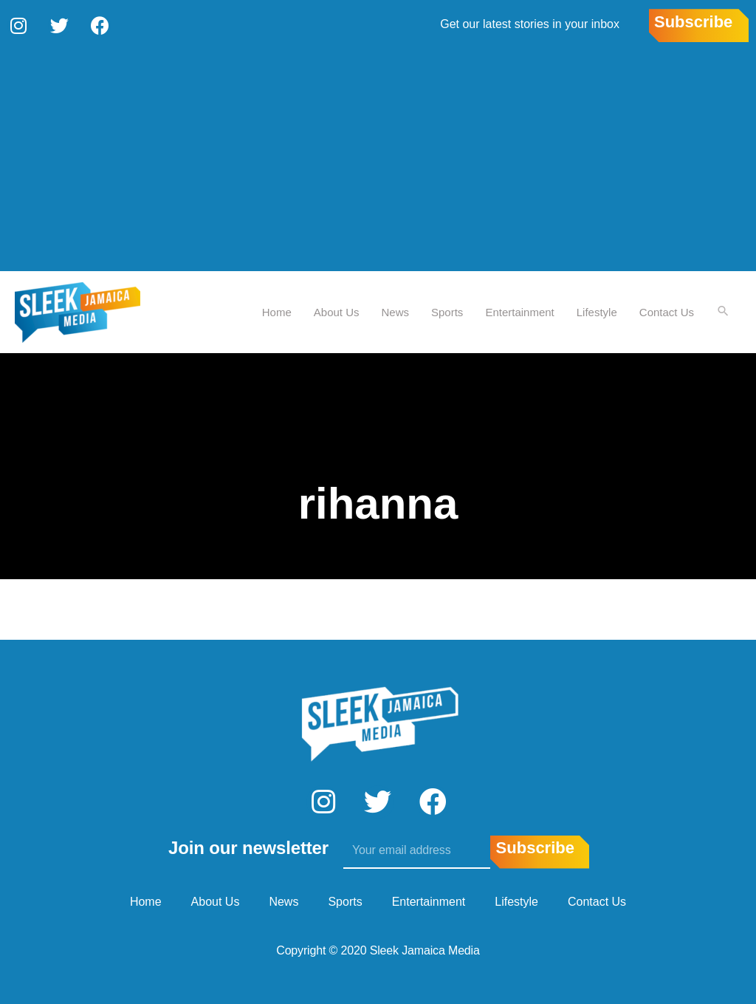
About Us (336, 310)
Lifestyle (596, 310)
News (395, 310)
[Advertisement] (378, 158)
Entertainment (518, 310)
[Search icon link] (722, 311)
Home (276, 310)
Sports (446, 310)
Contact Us (666, 310)
